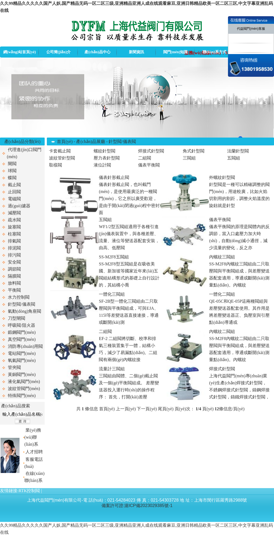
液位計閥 (102, 165)
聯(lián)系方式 (214, 52)
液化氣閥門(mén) (24, 381)
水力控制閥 (19, 297)
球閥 (12, 170)
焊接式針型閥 (151, 151)
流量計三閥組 (112, 368)
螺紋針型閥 (104, 151)
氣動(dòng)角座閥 (24, 311)
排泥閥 (14, 248)
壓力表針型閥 (107, 158)
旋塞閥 (14, 227)
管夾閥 (14, 367)
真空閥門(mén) (21, 339)
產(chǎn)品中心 (97, 52)
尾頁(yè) (166, 408)
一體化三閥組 (112, 294)
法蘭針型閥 (238, 151)
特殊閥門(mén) (21, 395)
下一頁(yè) (147, 408)
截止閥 (14, 184)
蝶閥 (12, 177)
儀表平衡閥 (149, 165)
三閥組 (189, 158)
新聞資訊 (136, 52)
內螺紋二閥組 (222, 331)
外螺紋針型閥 (222, 177)
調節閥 (14, 269)
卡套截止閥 (60, 151)
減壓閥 (14, 213)
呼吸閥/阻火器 (21, 325)
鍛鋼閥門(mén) (21, 332)
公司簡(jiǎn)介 (58, 52)
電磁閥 (14, 198)
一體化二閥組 (222, 294)
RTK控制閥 (29, 490)
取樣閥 (55, 165)
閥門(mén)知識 (175, 52)
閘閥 (12, 163)
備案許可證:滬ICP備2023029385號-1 (137, 505)
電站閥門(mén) (21, 353)
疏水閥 (14, 220)
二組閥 (144, 158)
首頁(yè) (65, 141)
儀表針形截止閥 (114, 177)
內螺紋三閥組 (222, 257)
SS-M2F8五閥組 (114, 257)
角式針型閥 (193, 151)
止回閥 (14, 191)
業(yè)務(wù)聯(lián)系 (32, 437)
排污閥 (14, 255)
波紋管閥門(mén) (24, 388)
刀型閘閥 (16, 318)
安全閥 (14, 262)
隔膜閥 (14, 276)
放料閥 (14, 283)
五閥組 (233, 158)
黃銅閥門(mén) (21, 374)
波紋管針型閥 (62, 158)
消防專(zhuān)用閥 (25, 346)
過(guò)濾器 (19, 206)
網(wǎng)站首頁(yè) (19, 52)
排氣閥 (14, 241)
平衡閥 (14, 290)
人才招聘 (34, 451)
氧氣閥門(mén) (21, 360)
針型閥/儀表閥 (21, 304)
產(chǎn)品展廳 (90, 141)
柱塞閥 (14, 234)
